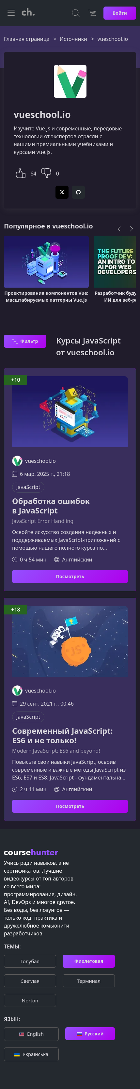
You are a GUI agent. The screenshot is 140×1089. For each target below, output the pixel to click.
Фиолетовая (88, 961)
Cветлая (30, 981)
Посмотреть (70, 576)
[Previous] (119, 228)
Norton (30, 1000)
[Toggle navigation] (11, 13)
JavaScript (28, 487)
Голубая (30, 961)
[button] (20, 172)
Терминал (89, 981)
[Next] (131, 228)
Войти (120, 13)
